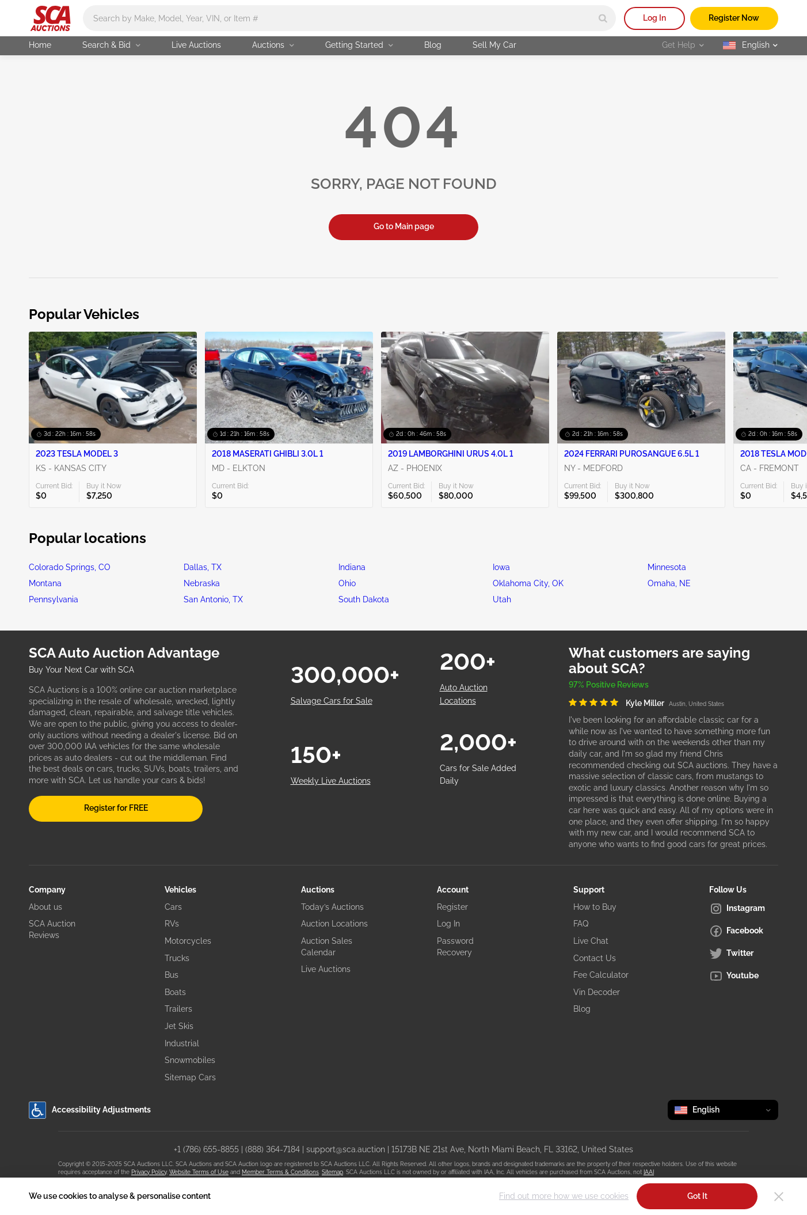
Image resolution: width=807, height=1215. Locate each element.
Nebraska (202, 583)
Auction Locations (334, 923)
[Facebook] (743, 931)
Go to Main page (404, 226)
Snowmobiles (190, 1060)
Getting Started (359, 45)
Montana (45, 583)
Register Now (734, 17)
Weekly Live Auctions (331, 780)
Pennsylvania (53, 599)
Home (40, 45)
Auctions (273, 45)
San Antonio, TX (213, 599)
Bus (171, 974)
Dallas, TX (203, 567)
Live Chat (590, 941)
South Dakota (363, 599)
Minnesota (667, 567)
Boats (175, 992)
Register (452, 907)
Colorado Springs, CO (70, 567)
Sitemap (332, 1172)
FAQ (580, 923)
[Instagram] (743, 909)
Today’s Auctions (332, 907)
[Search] (603, 18)
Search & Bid (111, 45)
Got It (697, 1196)
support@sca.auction (345, 1149)
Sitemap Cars (190, 1077)
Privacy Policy (148, 1172)
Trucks (177, 958)
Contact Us (594, 958)
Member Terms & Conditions (280, 1172)
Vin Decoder (596, 992)
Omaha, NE (669, 583)
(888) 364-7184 (272, 1149)
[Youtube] (743, 976)
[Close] (779, 1196)
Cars (173, 907)
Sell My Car (494, 45)
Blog (432, 45)
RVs (172, 923)
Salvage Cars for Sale (331, 700)
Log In (654, 17)
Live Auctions (196, 45)
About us (45, 907)
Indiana (352, 567)
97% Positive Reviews (609, 684)
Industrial (182, 1043)
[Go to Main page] (50, 18)
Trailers (178, 1008)
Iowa (501, 567)
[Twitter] (743, 953)
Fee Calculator (601, 974)
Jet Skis (179, 1026)
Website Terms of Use (199, 1172)
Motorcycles (188, 941)
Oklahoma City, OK (528, 583)
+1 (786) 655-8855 (206, 1149)
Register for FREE (116, 807)
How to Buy (594, 907)
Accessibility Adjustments (90, 1110)
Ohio (347, 583)
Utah (502, 599)
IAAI (649, 1172)
